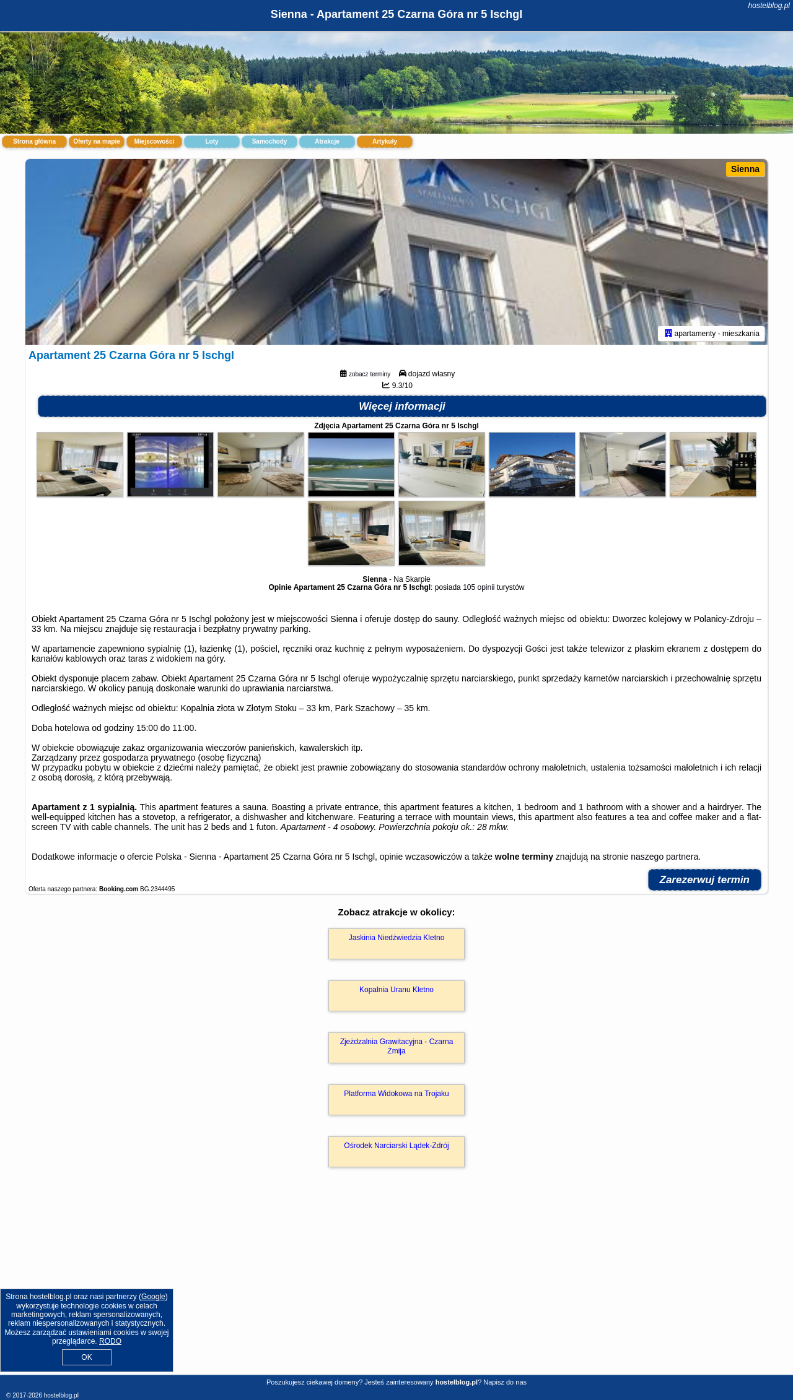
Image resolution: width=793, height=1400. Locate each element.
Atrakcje (327, 141)
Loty (211, 141)
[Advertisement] (396, 1284)
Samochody (269, 141)
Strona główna (34, 141)
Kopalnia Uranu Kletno (396, 989)
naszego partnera (664, 857)
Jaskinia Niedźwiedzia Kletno (397, 937)
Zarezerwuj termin (705, 880)
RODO (110, 1341)
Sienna (745, 169)
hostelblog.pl (769, 5)
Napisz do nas (505, 1382)
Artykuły (384, 141)
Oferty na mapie (96, 141)
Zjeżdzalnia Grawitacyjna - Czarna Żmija (396, 1046)
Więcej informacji (402, 406)
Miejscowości (154, 141)
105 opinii (478, 587)
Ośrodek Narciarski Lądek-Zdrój (396, 1145)
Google (153, 1296)
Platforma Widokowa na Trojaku (396, 1093)
